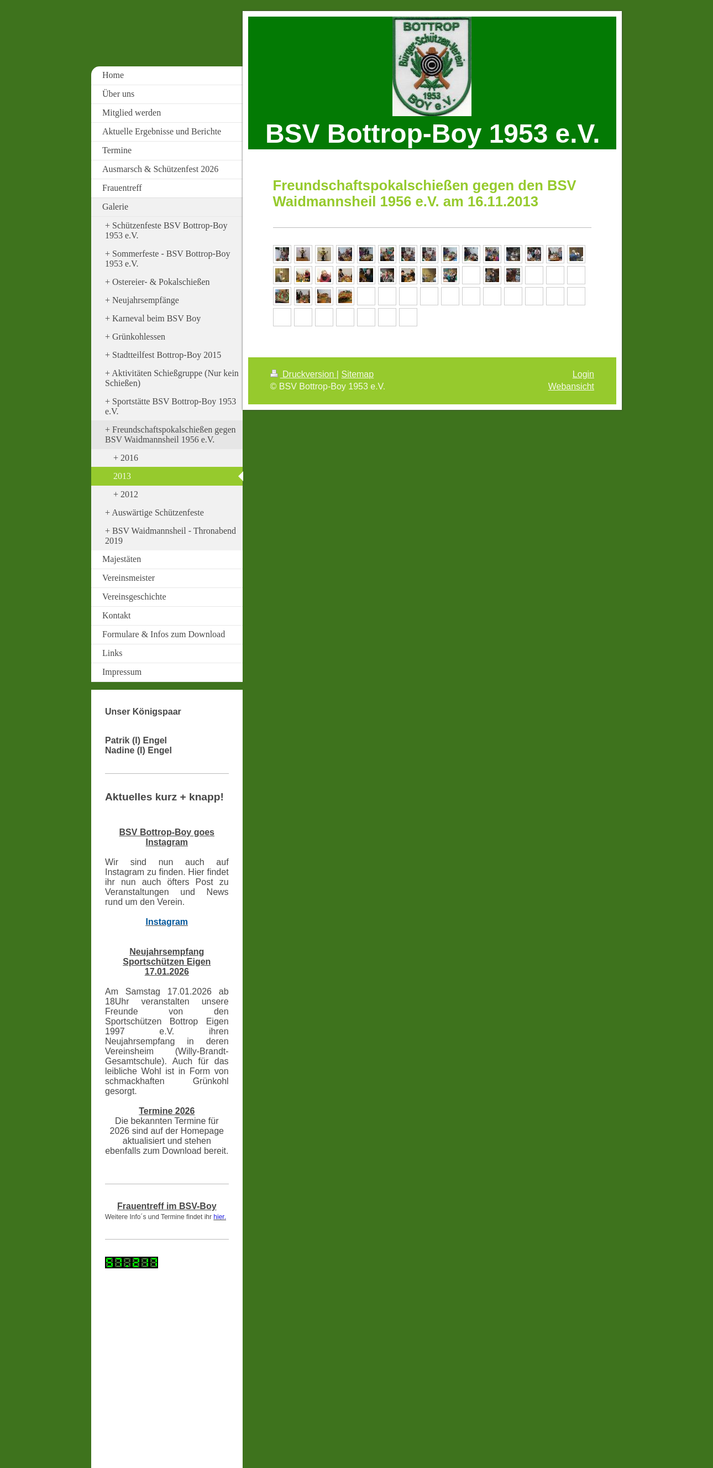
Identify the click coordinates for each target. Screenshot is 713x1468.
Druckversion (303, 374)
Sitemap (357, 374)
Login (583, 374)
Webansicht (571, 386)
